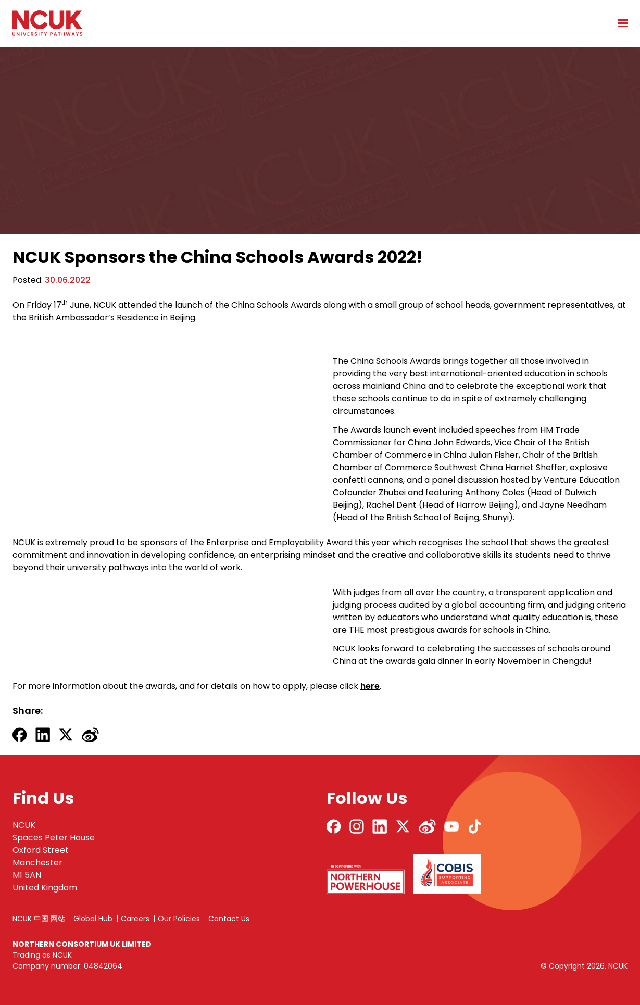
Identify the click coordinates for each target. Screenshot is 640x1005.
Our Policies (179, 918)
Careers (135, 918)
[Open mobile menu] (619, 23)
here (370, 686)
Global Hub (92, 918)
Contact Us (228, 918)
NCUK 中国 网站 (38, 918)
